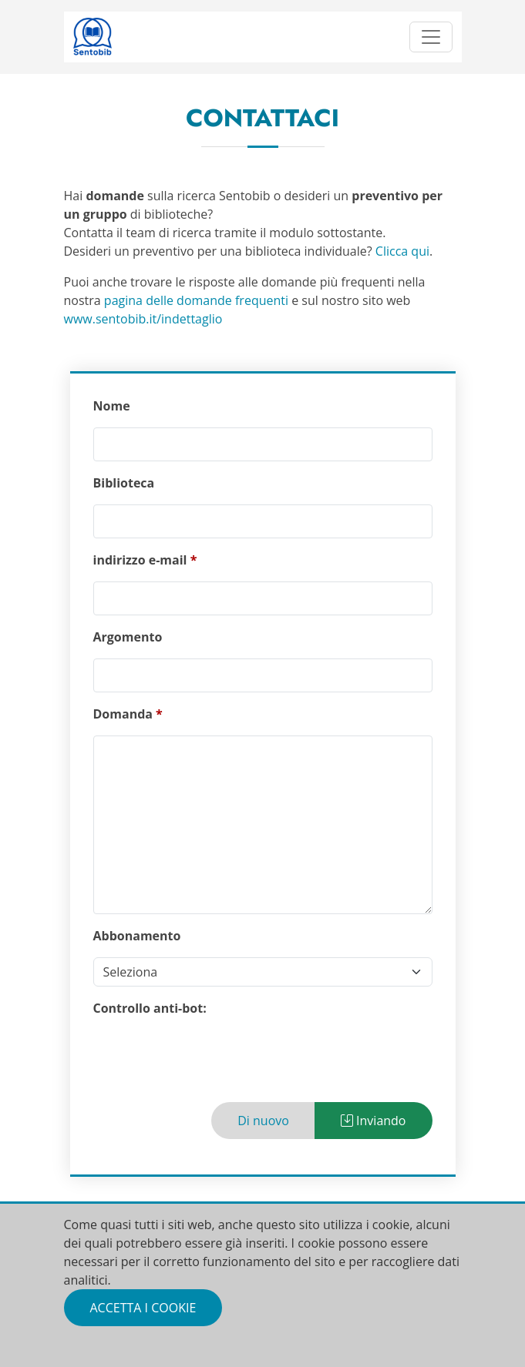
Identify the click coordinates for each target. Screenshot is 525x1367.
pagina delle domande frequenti (196, 300)
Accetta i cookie (143, 1307)
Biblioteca (124, 482)
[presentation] (210, 1060)
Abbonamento (137, 935)
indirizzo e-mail (140, 559)
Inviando (373, 1120)
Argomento (128, 636)
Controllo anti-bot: (150, 1008)
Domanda (123, 713)
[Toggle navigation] (431, 37)
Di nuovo (263, 1120)
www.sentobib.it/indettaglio (143, 318)
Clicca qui (402, 251)
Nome (111, 405)
